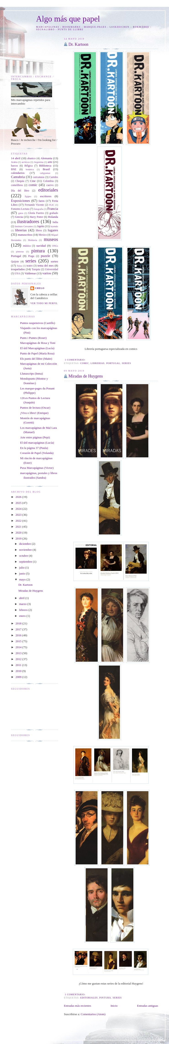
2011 (19, 665)
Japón (40, 226)
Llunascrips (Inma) (31, 373)
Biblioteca (45, 165)
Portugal (113, 363)
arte (50, 162)
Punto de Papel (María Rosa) (37, 353)
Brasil (46, 169)
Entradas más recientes (77, 1005)
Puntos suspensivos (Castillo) (37, 323)
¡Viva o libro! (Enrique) (34, 413)
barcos (14, 165)
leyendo (54, 226)
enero (22, 616)
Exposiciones (20, 200)
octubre (24, 555)
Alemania (46, 158)
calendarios (17, 173)
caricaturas (39, 177)
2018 (19, 623)
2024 (19, 508)
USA (17, 273)
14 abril (15, 158)
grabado (53, 213)
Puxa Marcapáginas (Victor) (37, 467)
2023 (19, 514)
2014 (19, 647)
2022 (19, 520)
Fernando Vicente (34, 204)
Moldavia (32, 240)
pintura (105, 997)
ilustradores (28, 221)
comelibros (17, 185)
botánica (30, 169)
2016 (19, 635)
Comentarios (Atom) (93, 1014)
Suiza (19, 265)
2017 (19, 629)
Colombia (48, 181)
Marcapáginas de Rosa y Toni (37, 343)
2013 (19, 653)
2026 (19, 497)
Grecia (19, 217)
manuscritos (25, 234)
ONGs (55, 246)
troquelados (18, 269)
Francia (52, 208)
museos (51, 239)
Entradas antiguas (147, 1005)
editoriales (89, 997)
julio (22, 567)
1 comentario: (75, 360)
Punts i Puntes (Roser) (33, 338)
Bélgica (28, 165)
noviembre (26, 549)
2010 (19, 671)
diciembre (25, 543)
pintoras (20, 251)
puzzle (45, 256)
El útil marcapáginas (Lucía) (37, 442)
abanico (31, 158)
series (126, 363)
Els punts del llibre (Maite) (36, 358)
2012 (19, 659)
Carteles (53, 177)
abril (22, 598)
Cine (33, 181)
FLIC (51, 205)
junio (22, 573)
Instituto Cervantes (24, 226)
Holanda (53, 217)
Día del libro (20, 190)
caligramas (45, 173)
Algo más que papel (68, 18)
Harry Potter (36, 217)
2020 (19, 532)
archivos (26, 162)
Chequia (19, 181)
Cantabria (18, 177)
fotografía (38, 209)
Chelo (40, 288)
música (27, 245)
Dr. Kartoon (78, 44)
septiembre (26, 561)
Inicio (114, 1005)
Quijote (15, 261)
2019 (19, 538)
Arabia (14, 162)
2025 (19, 502)
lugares (53, 230)
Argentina (38, 162)
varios (46, 273)
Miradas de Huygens (86, 376)
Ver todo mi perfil (44, 303)
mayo (22, 579)
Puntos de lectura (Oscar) (35, 407)
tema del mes (45, 265)
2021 (19, 526)
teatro (29, 265)
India (55, 222)
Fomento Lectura (20, 209)
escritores (45, 196)
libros (39, 230)
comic (84, 363)
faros (42, 200)
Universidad (51, 269)
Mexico (43, 234)
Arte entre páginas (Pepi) (35, 437)
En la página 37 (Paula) (34, 448)
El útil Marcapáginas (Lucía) (37, 348)
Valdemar (30, 273)
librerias (98, 363)
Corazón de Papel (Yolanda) (36, 453)
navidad (41, 245)
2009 (19, 677)
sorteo (54, 261)
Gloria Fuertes (36, 213)
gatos (20, 213)
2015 (19, 641)
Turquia (36, 269)
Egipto (28, 196)
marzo (23, 604)
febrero (24, 610)
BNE (13, 169)
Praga (31, 256)
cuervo (50, 185)
